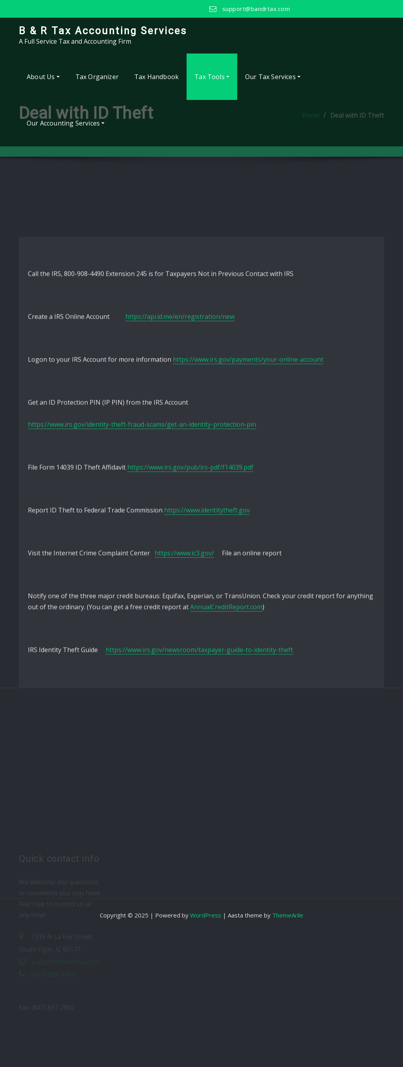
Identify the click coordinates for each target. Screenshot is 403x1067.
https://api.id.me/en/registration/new (179, 377)
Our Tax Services (272, 76)
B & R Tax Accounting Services (103, 31)
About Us (43, 76)
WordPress (205, 915)
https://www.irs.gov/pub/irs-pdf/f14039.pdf (190, 527)
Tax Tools (211, 76)
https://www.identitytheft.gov (207, 570)
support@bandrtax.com (256, 9)
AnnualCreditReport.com (226, 667)
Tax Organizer (97, 76)
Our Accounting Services (65, 123)
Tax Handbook (156, 76)
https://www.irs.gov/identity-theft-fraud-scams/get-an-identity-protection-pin (142, 484)
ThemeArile (287, 915)
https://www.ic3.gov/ (184, 613)
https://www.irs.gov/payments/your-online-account (248, 419)
